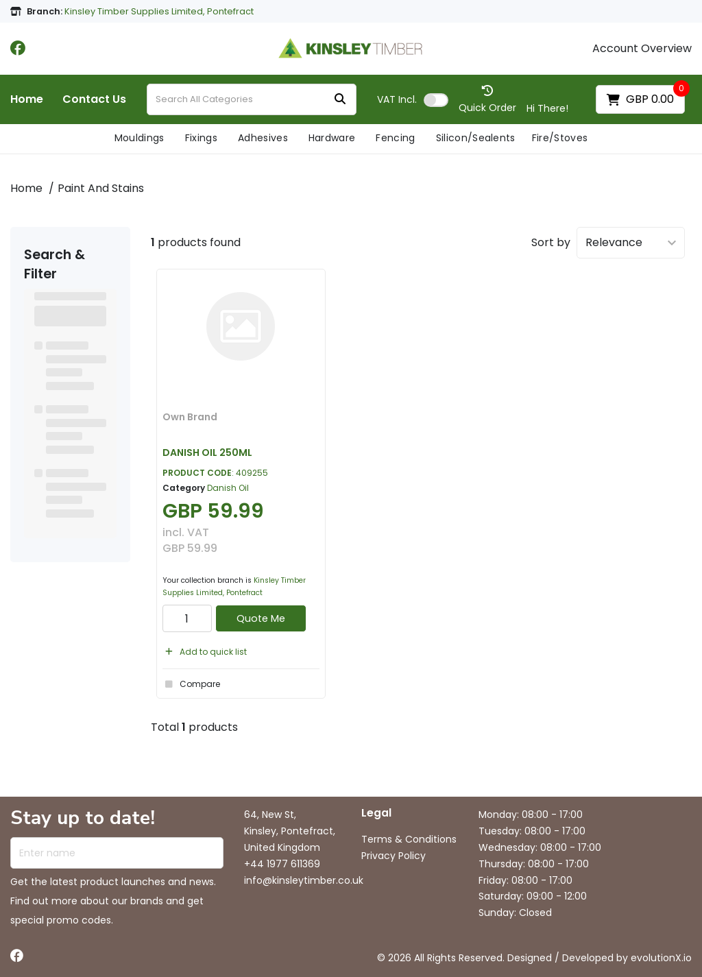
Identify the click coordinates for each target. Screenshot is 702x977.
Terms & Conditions (409, 839)
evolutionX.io (661, 958)
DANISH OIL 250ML (207, 452)
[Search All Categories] (251, 99)
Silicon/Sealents (476, 138)
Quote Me (261, 618)
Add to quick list (204, 652)
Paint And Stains (101, 188)
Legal (376, 813)
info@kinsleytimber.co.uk (303, 880)
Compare (191, 684)
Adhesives (263, 138)
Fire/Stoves (560, 138)
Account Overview (642, 48)
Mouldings (139, 138)
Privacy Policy (393, 856)
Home (26, 99)
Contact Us (94, 99)
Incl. (397, 99)
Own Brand (189, 417)
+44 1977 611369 (282, 864)
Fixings (201, 138)
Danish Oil (228, 488)
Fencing (395, 138)
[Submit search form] (340, 99)
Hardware (332, 138)
